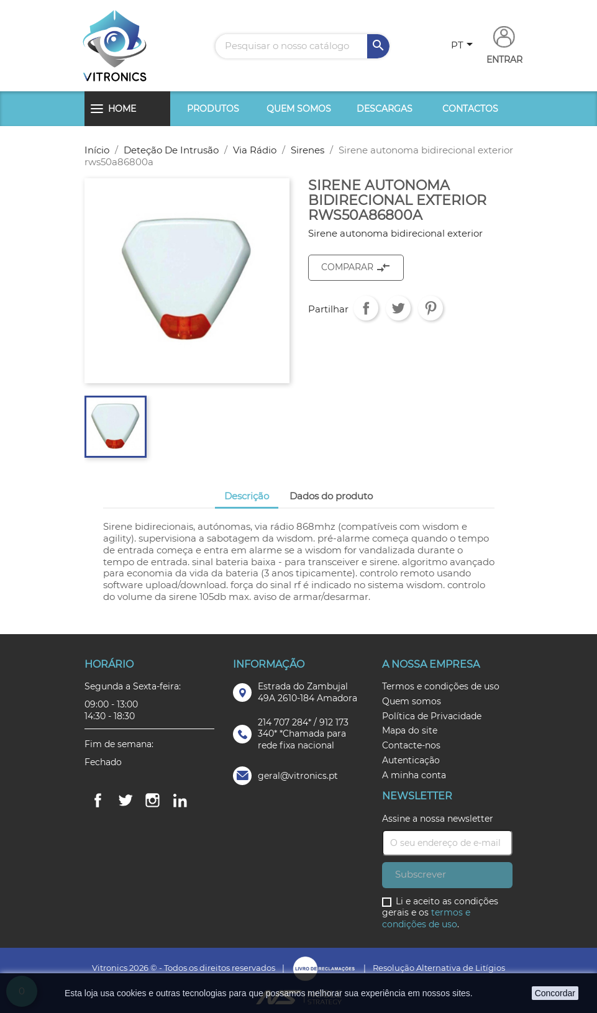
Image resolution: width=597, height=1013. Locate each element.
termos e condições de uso (426, 918)
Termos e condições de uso (440, 686)
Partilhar (365, 308)
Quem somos (299, 108)
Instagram (152, 800)
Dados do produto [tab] (331, 496)
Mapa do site (409, 730)
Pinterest (430, 308)
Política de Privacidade (431, 716)
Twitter (125, 800)
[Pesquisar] (303, 46)
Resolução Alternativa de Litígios (439, 968)
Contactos (470, 108)
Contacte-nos (411, 745)
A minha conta (414, 775)
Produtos (213, 108)
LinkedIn (180, 800)
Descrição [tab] (246, 496)
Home (122, 108)
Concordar (555, 993)
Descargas (384, 108)
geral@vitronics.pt (298, 775)
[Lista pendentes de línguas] (464, 46)
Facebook (98, 800)
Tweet (398, 308)
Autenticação (411, 760)
